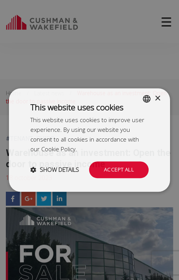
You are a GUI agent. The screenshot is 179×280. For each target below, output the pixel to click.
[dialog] (89, 140)
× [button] (157, 98)
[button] (54, 169)
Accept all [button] (118, 169)
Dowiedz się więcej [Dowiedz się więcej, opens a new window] (103, 148)
